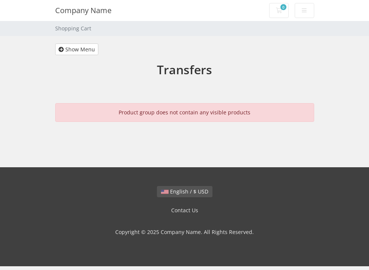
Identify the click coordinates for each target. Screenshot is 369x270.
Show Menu (77, 49)
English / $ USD (184, 191)
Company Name (83, 10)
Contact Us (184, 210)
